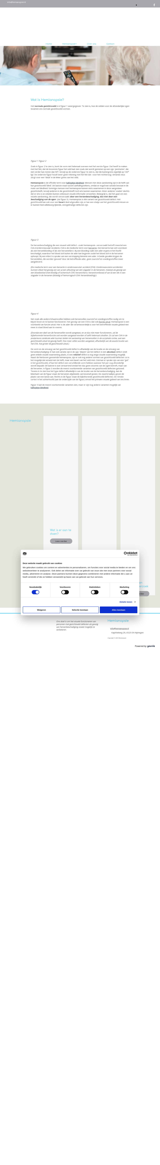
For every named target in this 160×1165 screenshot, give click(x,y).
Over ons (91, 44)
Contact (110, 44)
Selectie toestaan (80, 610)
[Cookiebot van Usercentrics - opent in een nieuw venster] (125, 554)
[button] (61, 541)
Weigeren (41, 610)
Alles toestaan (118, 610)
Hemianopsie (68, 44)
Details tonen (126, 602)
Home (49, 44)
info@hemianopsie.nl (16, 2)
